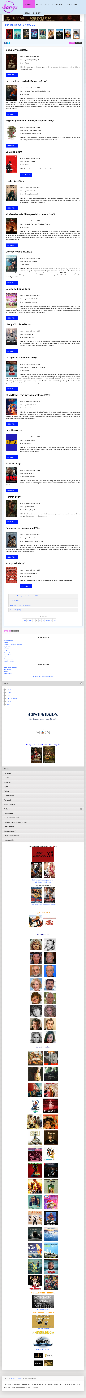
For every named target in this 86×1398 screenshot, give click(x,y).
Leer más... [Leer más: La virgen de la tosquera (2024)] (11, 388)
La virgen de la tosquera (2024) (21, 357)
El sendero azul (8, 658)
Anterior (29, 620)
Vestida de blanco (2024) (18, 288)
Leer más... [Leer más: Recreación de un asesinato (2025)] (11, 557)
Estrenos (27, 5)
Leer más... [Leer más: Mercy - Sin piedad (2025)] (11, 351)
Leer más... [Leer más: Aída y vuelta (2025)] (25, 586)
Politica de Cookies (32, 1387)
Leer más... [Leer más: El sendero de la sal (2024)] (11, 282)
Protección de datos (18, 1387)
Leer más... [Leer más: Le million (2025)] (11, 457)
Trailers (39, 5)
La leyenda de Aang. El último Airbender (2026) (24, 595)
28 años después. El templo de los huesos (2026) (30, 214)
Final (54, 620)
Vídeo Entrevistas (12, 698)
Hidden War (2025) (15, 180)
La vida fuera (7, 654)
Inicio (24, 620)
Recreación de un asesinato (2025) (23, 527)
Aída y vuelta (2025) (15, 563)
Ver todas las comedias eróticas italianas (43, 904)
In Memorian (37, 13)
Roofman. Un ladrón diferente (13, 644)
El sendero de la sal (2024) (19, 251)
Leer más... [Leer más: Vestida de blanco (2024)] (11, 317)
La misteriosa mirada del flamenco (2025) (26, 81)
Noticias (27, 13)
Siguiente (49, 620)
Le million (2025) (14, 430)
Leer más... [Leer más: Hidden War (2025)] (11, 207)
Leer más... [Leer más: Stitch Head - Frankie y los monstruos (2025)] (11, 424)
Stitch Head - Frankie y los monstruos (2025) (28, 394)
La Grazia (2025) (14, 151)
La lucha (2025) (14, 600)
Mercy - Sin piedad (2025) (18, 324)
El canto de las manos (10, 652)
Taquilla (58, 5)
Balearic (6, 656)
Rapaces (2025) (13, 463)
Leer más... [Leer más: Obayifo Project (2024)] (11, 74)
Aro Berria (7, 650)
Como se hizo (11, 692)
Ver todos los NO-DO (43, 1309)
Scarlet (6, 642)
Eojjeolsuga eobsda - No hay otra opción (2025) (29, 120)
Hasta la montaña (9, 660)
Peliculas (48, 5)
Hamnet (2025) (13, 496)
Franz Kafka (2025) (15, 609)
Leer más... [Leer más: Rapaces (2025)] (11, 490)
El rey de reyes (8, 640)
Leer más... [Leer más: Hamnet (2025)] (11, 521)
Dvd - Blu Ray (72, 5)
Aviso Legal (7, 1387)
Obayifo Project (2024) (17, 49)
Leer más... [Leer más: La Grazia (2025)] (25, 174)
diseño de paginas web (73, 1384)
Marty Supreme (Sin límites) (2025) (20, 605)
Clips (8, 695)
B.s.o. (8, 704)
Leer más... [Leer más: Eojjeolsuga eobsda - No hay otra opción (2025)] (11, 145)
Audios (9, 689)
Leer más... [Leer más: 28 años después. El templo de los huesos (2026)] (11, 245)
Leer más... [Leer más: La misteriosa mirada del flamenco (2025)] (11, 114)
